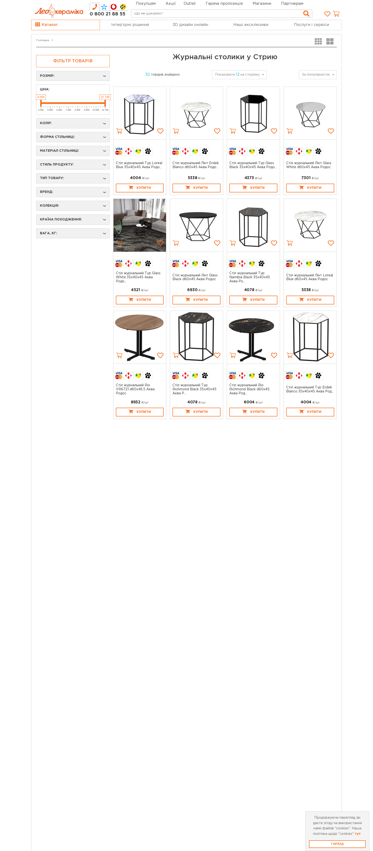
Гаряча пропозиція (224, 3)
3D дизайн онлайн (190, 25)
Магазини (262, 3)
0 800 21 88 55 (107, 14)
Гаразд (337, 844)
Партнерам (292, 3)
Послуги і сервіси (311, 25)
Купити (140, 187)
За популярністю (316, 74)
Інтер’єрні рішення (130, 25)
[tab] (94, 7)
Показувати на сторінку (237, 74)
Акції (171, 3)
